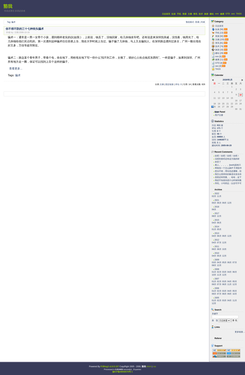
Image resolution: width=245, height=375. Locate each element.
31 (227, 87)
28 (215, 87)
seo (233, 14)
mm (217, 14)
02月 (214, 196)
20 (223, 104)
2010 (217, 253)
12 (219, 98)
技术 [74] (219, 46)
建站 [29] (219, 53)
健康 (222, 14)
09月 (224, 203)
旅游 (206, 14)
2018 (217, 207)
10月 (224, 249)
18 (215, 104)
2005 (217, 298)
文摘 (190, 14)
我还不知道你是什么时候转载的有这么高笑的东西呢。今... (228, 180)
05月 (214, 203)
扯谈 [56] (219, 29)
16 (236, 100)
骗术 (18, 75)
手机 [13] (219, 33)
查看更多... (15, 68)
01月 (214, 229)
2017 (217, 213)
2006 (217, 288)
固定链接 (169, 84)
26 (219, 107)
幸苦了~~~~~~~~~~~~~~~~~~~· (226, 162)
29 (219, 87)
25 (215, 107)
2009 (217, 260)
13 (223, 98)
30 (223, 87)
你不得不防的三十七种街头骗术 (25, 28)
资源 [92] (219, 36)
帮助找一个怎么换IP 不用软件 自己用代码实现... (228, 168)
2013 (217, 233)
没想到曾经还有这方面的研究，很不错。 (227, 159)
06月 (219, 203)
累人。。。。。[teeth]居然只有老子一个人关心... (228, 165)
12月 (229, 203)
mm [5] (218, 56)
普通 (197, 22)
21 (227, 104)
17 (240, 100)
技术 (201, 14)
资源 (184, 14)
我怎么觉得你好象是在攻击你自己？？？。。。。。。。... (228, 174)
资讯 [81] (219, 43)
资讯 (195, 14)
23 (236, 104)
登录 (217, 112)
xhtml (148, 366)
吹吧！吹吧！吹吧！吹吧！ (227, 156)
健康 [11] (219, 59)
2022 (217, 193)
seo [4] (218, 66)
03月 (214, 262)
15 (232, 98)
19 (219, 104)
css (154, 366)
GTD (228, 14)
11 (215, 98)
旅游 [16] (219, 50)
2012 (217, 240)
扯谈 (174, 14)
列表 (203, 22)
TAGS (239, 14)
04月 (214, 223)
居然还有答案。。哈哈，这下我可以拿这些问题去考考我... (228, 177)
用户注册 (219, 115)
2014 (217, 226)
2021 (217, 200)
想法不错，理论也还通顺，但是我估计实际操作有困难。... (228, 171)
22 (232, 104)
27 (223, 107)
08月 (214, 216)
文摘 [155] (219, 39)
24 (240, 104)
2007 (217, 279)
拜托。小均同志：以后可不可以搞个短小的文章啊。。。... (228, 183)
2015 (217, 220)
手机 (179, 14)
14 (227, 98)
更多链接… (240, 332)
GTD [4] (218, 63)
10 (240, 95)
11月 (219, 196)
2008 (217, 269)
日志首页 (166, 14)
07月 (219, 242)
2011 (217, 246)
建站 (212, 14)
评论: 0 (178, 84)
